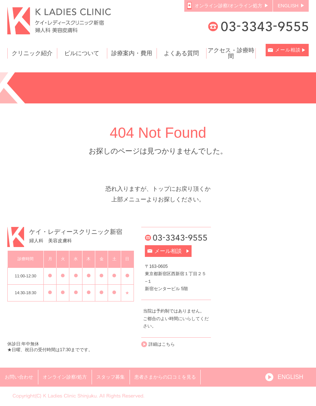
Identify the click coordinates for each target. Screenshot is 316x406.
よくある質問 (181, 53)
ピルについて (81, 53)
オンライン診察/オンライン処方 (228, 5)
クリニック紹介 (32, 53)
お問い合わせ (19, 377)
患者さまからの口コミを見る (165, 377)
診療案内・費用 (131, 53)
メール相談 (288, 50)
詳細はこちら (162, 344)
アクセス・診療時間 (231, 53)
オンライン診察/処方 (65, 377)
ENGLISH (288, 5)
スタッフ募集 (110, 377)
